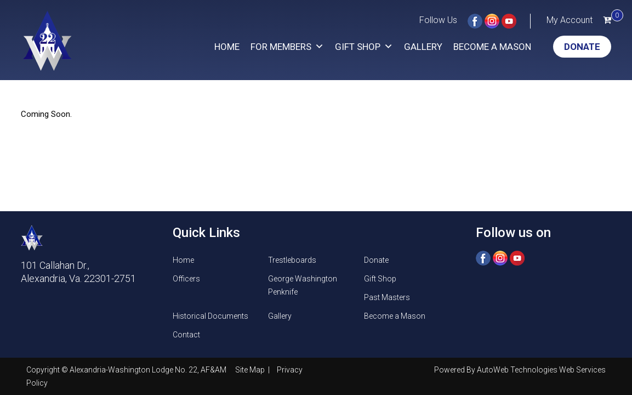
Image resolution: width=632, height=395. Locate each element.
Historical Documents (210, 316)
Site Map (250, 369)
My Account (569, 20)
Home (227, 46)
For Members (287, 46)
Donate (582, 46)
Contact (186, 334)
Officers (186, 278)
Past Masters (387, 297)
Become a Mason (492, 46)
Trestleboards (292, 260)
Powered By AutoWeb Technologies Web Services (520, 369)
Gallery (423, 46)
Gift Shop (364, 46)
